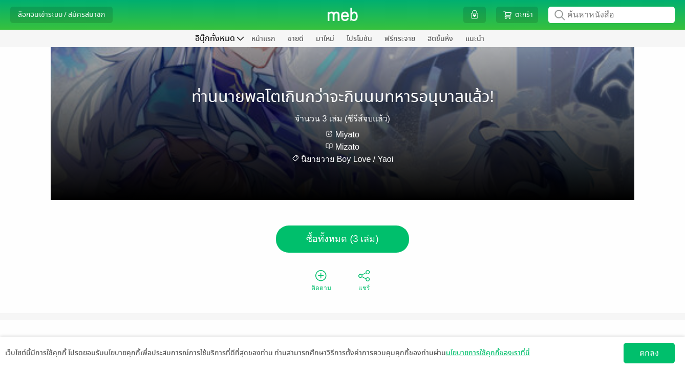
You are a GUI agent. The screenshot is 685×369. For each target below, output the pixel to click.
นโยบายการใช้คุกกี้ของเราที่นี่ (488, 352)
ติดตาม (321, 280)
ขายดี (296, 38)
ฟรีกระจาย (399, 38)
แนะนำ (474, 38)
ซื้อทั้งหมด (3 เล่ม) (342, 239)
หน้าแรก (263, 38)
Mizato (347, 146)
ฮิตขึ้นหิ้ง (440, 38)
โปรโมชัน (359, 38)
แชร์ (364, 280)
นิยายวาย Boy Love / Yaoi (347, 159)
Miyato (347, 134)
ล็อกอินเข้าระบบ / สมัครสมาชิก (61, 14)
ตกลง (649, 352)
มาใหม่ (325, 38)
